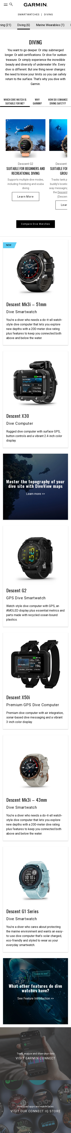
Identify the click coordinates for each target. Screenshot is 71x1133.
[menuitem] (11, 5)
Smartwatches (28, 14)
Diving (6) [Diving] (23, 25)
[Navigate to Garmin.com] (35, 4)
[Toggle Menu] (2, 4)
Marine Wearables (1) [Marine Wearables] (50, 25)
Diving (48, 14)
